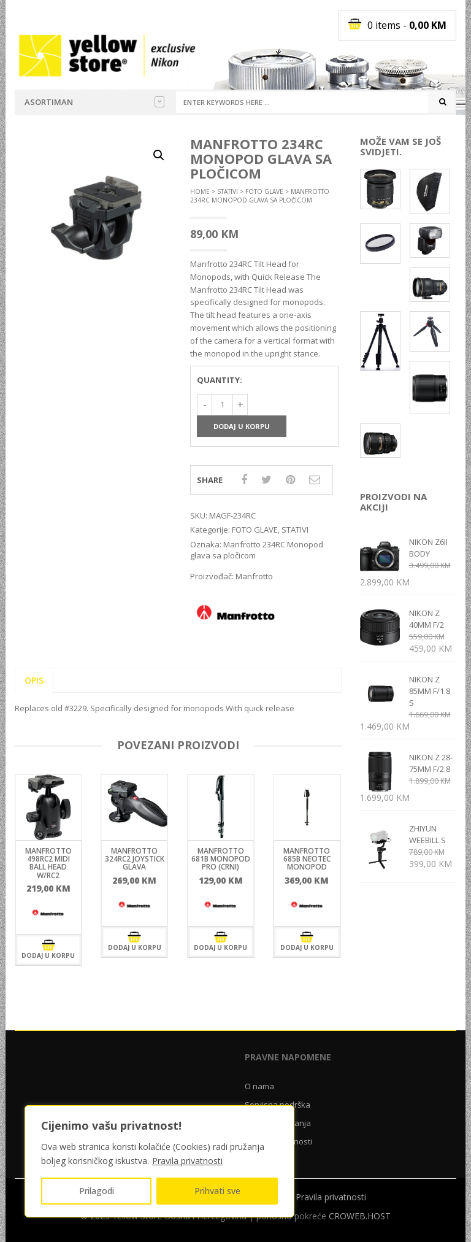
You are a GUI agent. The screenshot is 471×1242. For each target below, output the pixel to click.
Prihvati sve (217, 1191)
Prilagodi (96, 1191)
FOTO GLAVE (264, 191)
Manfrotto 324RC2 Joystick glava (134, 859)
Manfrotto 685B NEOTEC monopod (307, 859)
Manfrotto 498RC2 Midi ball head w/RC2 (48, 863)
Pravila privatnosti (187, 1161)
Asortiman (94, 101)
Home (200, 191)
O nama (259, 1086)
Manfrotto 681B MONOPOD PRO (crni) (220, 859)
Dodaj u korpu (241, 426)
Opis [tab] (34, 680)
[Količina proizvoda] (222, 404)
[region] (159, 1161)
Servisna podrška (277, 1104)
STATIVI (227, 191)
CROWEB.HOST (360, 1216)
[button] (159, 155)
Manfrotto (254, 576)
